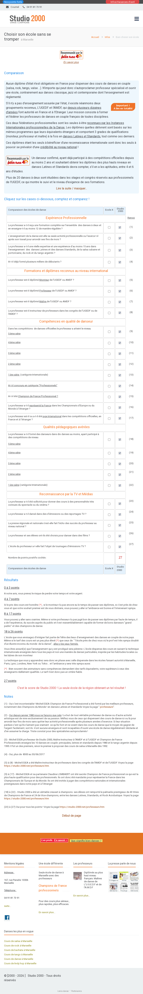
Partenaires (76, 991)
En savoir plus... (47, 912)
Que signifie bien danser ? (86, 840)
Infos (107, 37)
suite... (7, 906)
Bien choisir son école (127, 37)
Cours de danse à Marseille (18, 959)
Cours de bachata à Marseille (19, 950)
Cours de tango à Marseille (18, 954)
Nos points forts (13, 2)
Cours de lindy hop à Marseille (20, 963)
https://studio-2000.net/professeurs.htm (26, 765)
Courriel (15, 7)
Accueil (95, 37)
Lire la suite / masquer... (71, 188)
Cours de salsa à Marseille (18, 941)
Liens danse (63, 991)
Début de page (71, 815)
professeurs (106, 706)
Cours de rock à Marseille (17, 945)
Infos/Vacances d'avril (123, 2)
